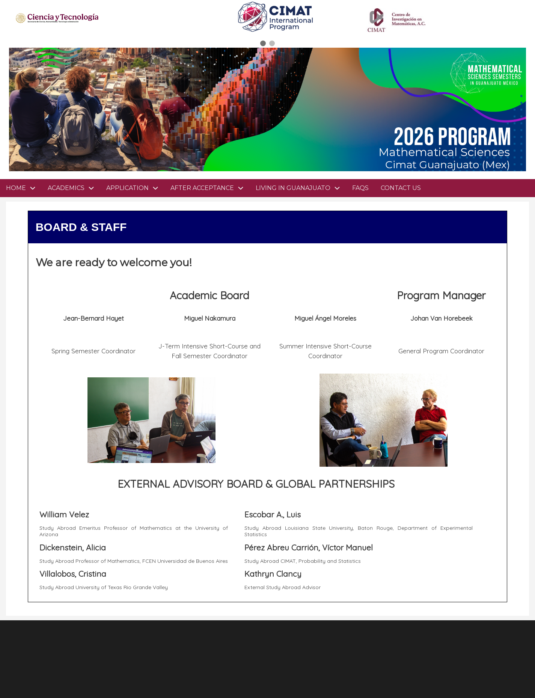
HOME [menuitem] (16, 187)
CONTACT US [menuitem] (401, 187)
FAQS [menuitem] (360, 187)
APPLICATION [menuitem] (135, 188)
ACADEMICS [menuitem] (74, 188)
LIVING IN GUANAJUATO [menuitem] (301, 188)
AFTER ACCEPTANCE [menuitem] (210, 188)
